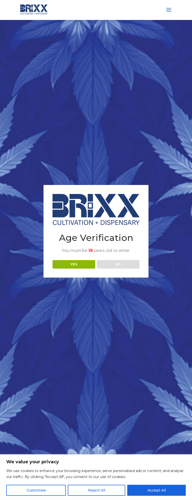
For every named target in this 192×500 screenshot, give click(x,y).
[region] (96, 477)
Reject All (96, 490)
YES (73, 264)
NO (118, 264)
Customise (36, 490)
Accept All (157, 490)
